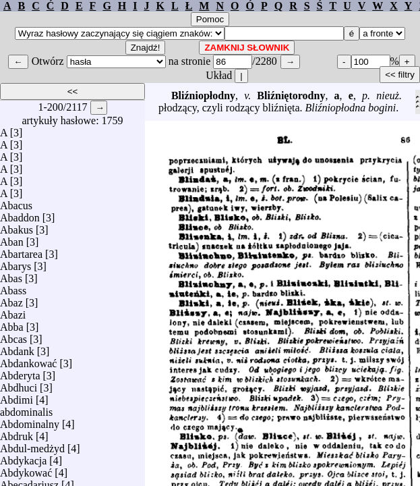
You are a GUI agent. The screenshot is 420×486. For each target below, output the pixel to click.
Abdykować (26, 469)
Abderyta (20, 372)
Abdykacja (23, 457)
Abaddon (20, 214)
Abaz (11, 299)
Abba (12, 323)
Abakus (16, 226)
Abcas (13, 336)
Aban (12, 238)
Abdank (17, 348)
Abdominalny (29, 421)
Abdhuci (18, 384)
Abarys (15, 263)
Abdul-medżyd (32, 445)
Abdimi (16, 396)
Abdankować (28, 360)
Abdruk (16, 433)
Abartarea (21, 250)
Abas (11, 275)
